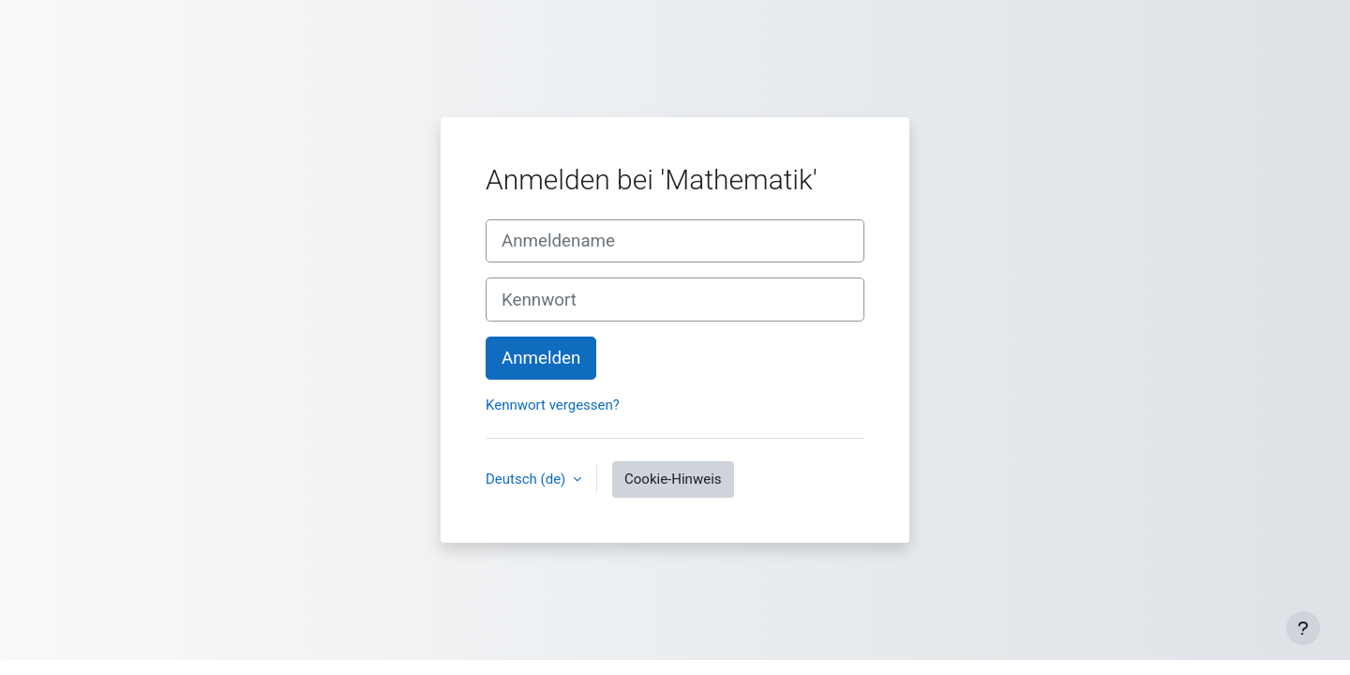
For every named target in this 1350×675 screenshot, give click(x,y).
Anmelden (541, 358)
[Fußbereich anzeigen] (1303, 628)
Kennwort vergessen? (553, 405)
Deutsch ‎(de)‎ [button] (527, 479)
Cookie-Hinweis (672, 479)
